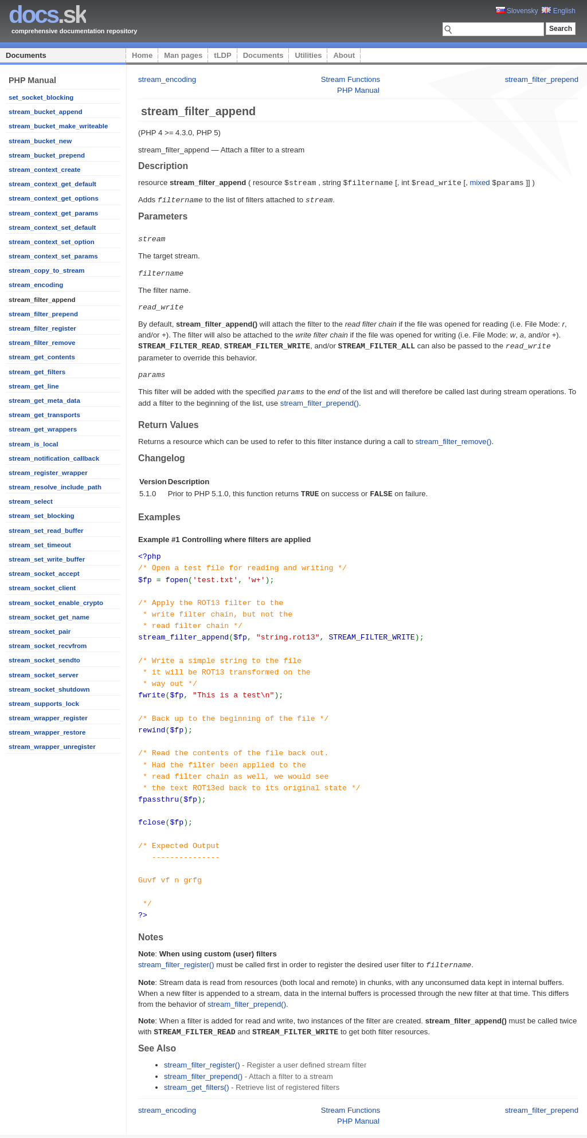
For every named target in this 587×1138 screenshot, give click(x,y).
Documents (26, 55)
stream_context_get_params (53, 213)
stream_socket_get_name (49, 617)
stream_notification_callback (54, 458)
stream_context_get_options (54, 198)
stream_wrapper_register (48, 718)
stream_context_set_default (52, 227)
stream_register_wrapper (48, 472)
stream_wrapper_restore (47, 732)
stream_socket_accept (44, 573)
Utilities (308, 55)
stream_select (31, 501)
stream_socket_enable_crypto (56, 602)
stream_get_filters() (196, 1062)
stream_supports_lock (44, 703)
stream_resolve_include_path (55, 487)
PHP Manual (358, 90)
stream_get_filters (37, 371)
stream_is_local (33, 444)
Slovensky (517, 11)
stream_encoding (36, 284)
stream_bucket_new (40, 141)
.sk (47, 14)
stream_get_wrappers (43, 429)
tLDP (222, 55)
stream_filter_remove (42, 342)
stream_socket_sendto (44, 660)
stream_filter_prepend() (319, 398)
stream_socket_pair (40, 631)
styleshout (561, 1123)
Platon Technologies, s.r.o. (242, 1123)
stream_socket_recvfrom (48, 645)
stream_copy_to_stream (47, 270)
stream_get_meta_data (44, 400)
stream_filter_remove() (454, 437)
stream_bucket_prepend (47, 155)
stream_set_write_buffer (47, 559)
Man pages (183, 55)
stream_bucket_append (46, 111)
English (559, 11)
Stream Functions (350, 79)
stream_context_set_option (52, 241)
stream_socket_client (42, 587)
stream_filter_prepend (43, 314)
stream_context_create (44, 169)
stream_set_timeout (40, 544)
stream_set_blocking (42, 515)
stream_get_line (34, 386)
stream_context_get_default (52, 183)
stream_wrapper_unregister (52, 746)
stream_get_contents (42, 357)
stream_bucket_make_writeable (58, 126)
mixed (479, 182)
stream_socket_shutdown (49, 689)
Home (142, 55)
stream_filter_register (42, 328)
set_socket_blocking (41, 97)
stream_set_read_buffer (46, 530)
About (344, 55)
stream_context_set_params (53, 256)
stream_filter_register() (176, 941)
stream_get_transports (44, 414)
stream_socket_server (44, 675)
